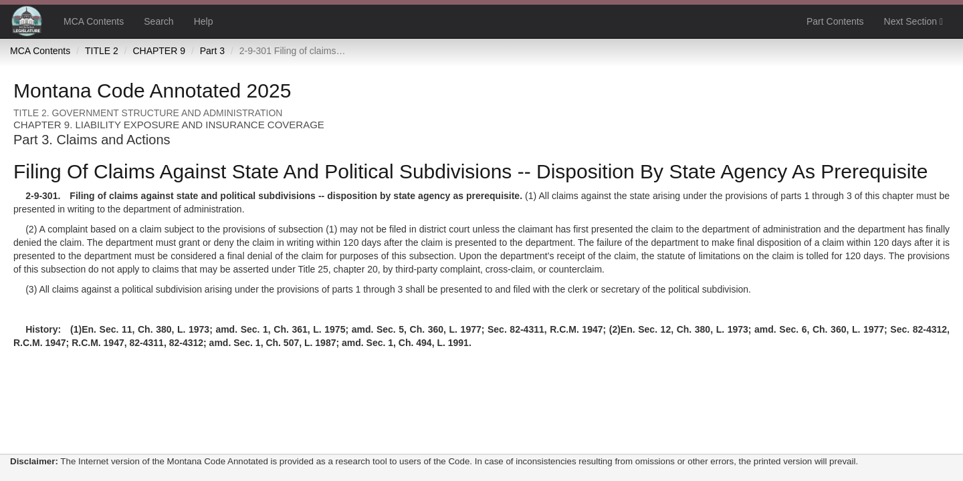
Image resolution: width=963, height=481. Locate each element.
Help (203, 21)
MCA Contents (94, 21)
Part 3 (212, 50)
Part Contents (835, 21)
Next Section (913, 21)
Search (158, 21)
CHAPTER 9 (158, 50)
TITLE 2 (101, 50)
